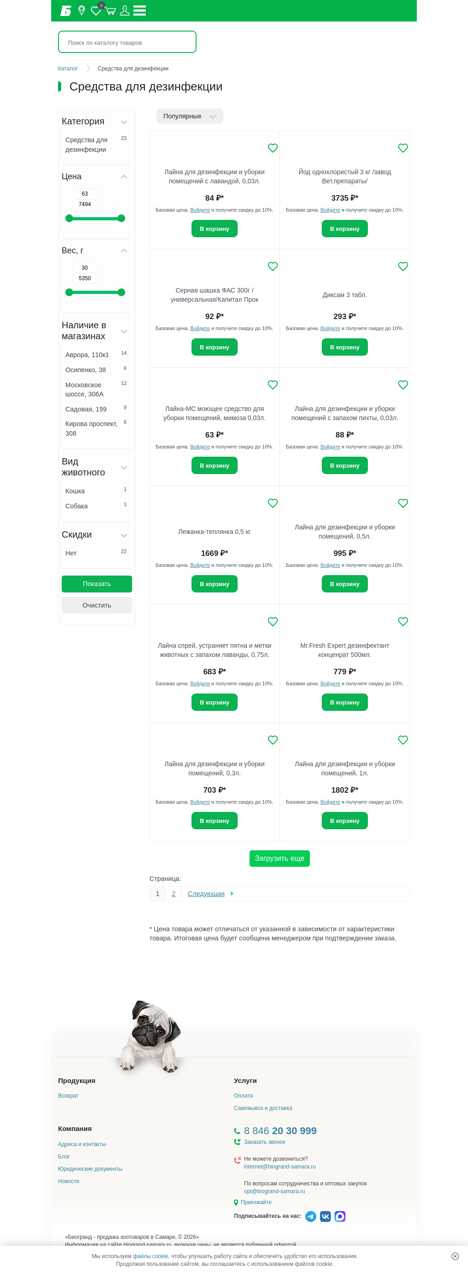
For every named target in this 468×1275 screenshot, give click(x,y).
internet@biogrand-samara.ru (280, 1166)
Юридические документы (90, 1169)
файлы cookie (150, 1256)
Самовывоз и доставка (263, 1108)
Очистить (97, 605)
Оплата (243, 1096)
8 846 (280, 1130)
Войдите (200, 210)
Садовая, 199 (96, 409)
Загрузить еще (279, 858)
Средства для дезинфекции (96, 144)
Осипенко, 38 (96, 369)
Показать (97, 583)
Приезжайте (256, 1202)
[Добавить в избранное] (272, 148)
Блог (64, 1156)
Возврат (68, 1096)
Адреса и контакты (82, 1144)
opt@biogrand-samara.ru (274, 1191)
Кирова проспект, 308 (96, 428)
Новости (68, 1181)
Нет (96, 553)
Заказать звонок (264, 1142)
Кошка (96, 490)
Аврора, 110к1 (96, 354)
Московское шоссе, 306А (96, 389)
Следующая (206, 893)
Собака (96, 505)
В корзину (214, 228)
